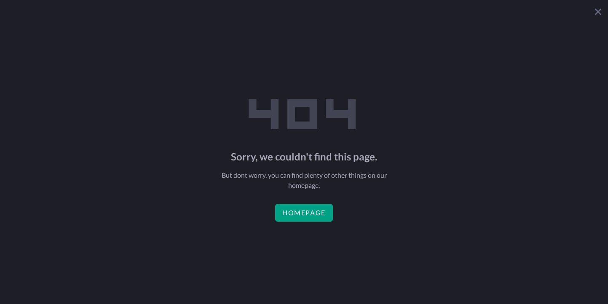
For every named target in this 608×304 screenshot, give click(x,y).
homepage (304, 213)
